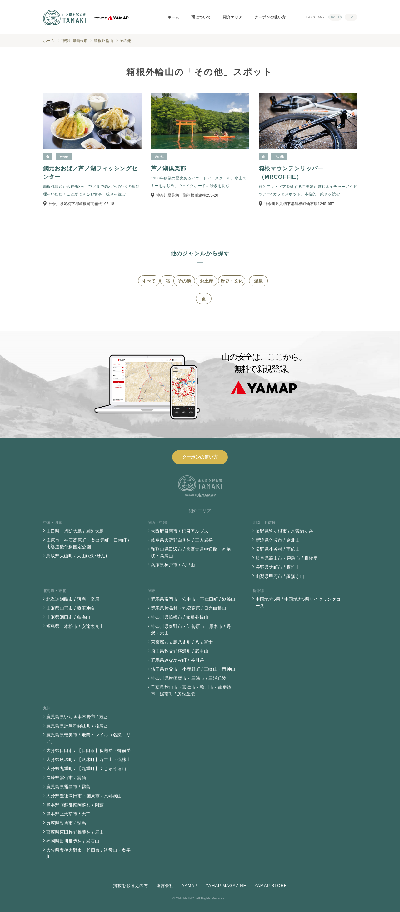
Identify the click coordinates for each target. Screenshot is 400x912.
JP (350, 17)
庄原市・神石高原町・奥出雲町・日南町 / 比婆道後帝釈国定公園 (88, 543)
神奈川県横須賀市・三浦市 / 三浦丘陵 (189, 678)
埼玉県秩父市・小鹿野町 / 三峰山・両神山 (193, 669)
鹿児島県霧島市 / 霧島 (68, 786)
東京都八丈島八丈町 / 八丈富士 (182, 641)
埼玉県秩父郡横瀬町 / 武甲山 (180, 651)
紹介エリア (232, 17)
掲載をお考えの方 (130, 885)
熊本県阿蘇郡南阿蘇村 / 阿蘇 (75, 804)
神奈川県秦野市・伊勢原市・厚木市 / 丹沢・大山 (191, 629)
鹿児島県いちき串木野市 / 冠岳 (77, 716)
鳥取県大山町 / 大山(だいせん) (76, 555)
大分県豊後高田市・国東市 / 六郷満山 (84, 795)
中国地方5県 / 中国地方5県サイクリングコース (298, 602)
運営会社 (165, 885)
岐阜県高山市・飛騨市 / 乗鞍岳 (287, 558)
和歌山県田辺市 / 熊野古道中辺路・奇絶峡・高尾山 (191, 552)
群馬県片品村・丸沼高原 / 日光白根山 (189, 608)
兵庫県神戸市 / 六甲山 (173, 564)
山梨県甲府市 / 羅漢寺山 (280, 576)
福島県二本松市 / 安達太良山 (75, 626)
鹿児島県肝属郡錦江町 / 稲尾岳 (77, 725)
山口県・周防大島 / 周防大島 (75, 531)
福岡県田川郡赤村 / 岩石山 (73, 841)
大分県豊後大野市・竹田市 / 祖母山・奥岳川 (88, 853)
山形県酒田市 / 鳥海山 (68, 617)
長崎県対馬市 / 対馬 (66, 822)
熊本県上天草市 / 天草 (68, 813)
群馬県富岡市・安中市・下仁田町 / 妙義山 (193, 599)
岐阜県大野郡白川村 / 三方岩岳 (182, 540)
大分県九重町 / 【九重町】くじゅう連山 (86, 768)
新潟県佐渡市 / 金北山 (278, 540)
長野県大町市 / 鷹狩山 (278, 567)
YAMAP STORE (270, 885)
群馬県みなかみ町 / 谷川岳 (177, 660)
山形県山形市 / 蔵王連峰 (70, 608)
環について (201, 17)
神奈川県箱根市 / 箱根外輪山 (180, 617)
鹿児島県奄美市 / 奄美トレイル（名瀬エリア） (88, 738)
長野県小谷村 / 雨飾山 (278, 549)
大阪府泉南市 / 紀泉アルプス (180, 531)
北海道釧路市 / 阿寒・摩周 (73, 599)
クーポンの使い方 (270, 17)
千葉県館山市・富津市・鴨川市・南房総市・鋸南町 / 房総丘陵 (191, 690)
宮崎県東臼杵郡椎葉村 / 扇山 (75, 831)
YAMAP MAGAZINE (226, 885)
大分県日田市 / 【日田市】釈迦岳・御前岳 (88, 750)
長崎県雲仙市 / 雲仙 (66, 777)
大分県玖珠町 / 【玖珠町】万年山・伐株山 (88, 759)
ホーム (173, 17)
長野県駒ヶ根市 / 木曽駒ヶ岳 (284, 531)
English (335, 17)
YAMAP (190, 885)
